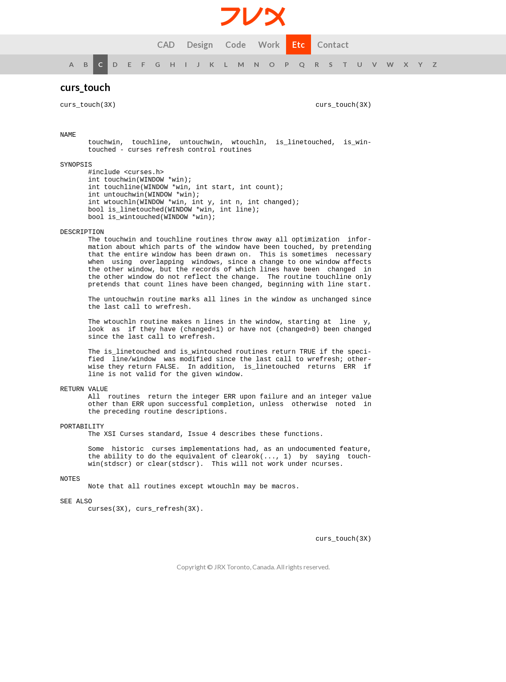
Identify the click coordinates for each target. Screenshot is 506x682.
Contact (333, 44)
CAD (166, 44)
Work (269, 44)
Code (235, 44)
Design (200, 44)
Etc (298, 44)
